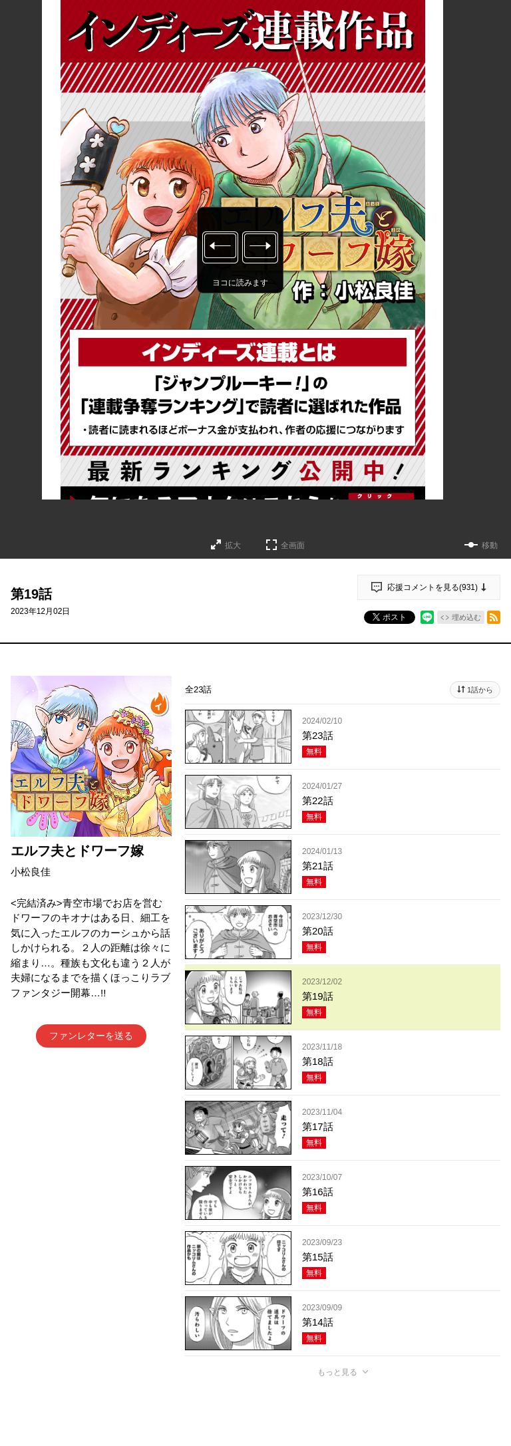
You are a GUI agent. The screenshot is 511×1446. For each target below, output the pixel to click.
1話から (480, 690)
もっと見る (337, 1372)
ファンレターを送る (91, 1035)
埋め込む (466, 617)
